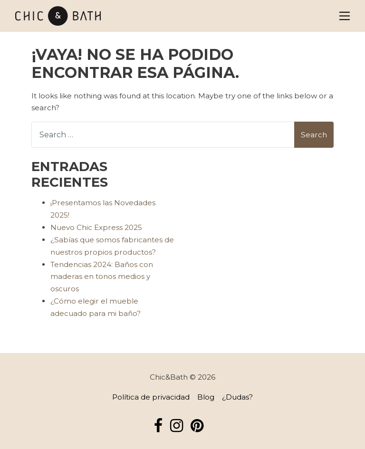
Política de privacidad (151, 396)
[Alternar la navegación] (345, 16)
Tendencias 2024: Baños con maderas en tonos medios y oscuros (101, 277)
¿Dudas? (237, 396)
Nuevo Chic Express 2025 (96, 227)
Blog (205, 396)
